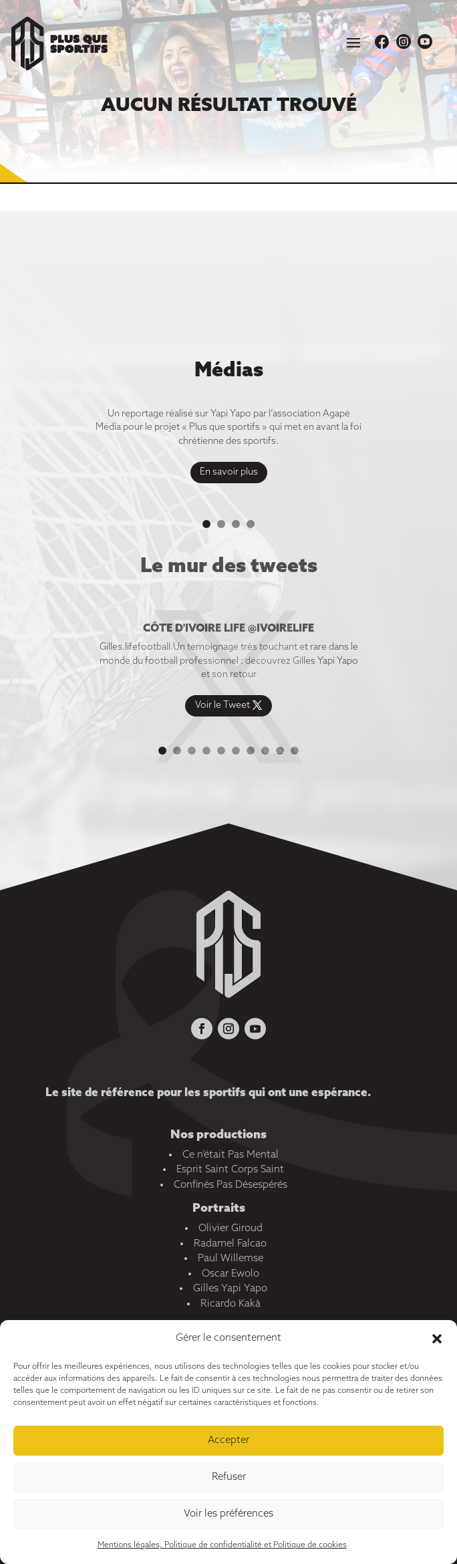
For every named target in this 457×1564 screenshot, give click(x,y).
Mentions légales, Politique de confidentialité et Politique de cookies (222, 1545)
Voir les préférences (228, 1514)
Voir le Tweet (222, 708)
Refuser (229, 1477)
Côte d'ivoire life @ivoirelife (228, 631)
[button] (437, 1338)
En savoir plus (229, 474)
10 (295, 751)
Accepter (228, 1440)
